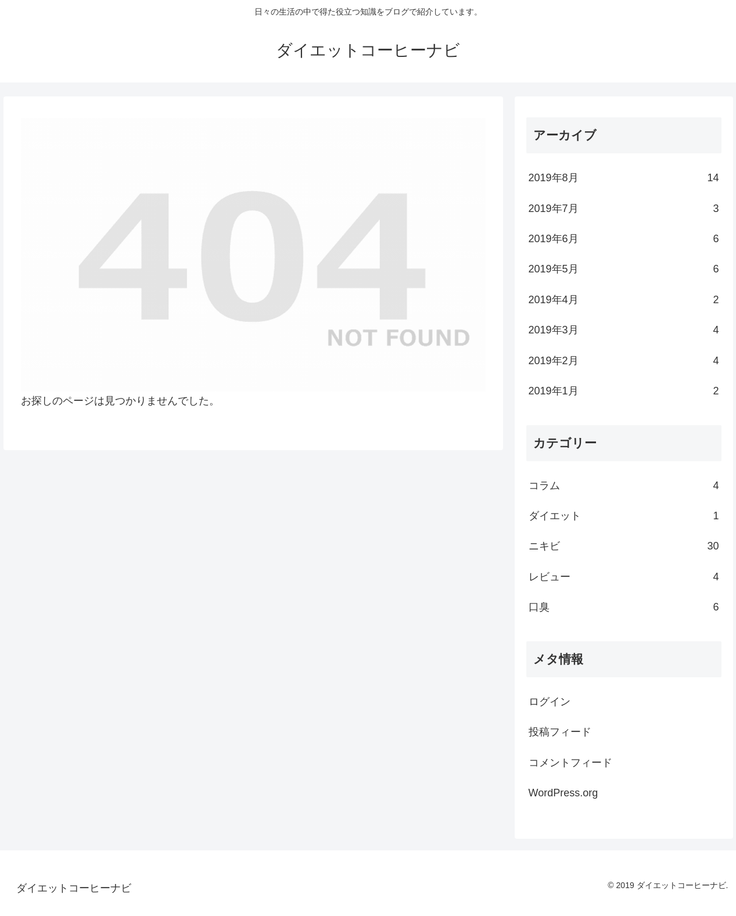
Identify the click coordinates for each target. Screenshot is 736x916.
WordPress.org (563, 793)
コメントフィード (570, 762)
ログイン (549, 701)
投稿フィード (560, 732)
